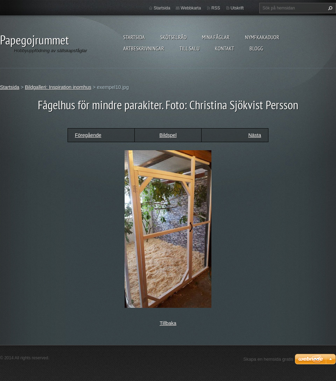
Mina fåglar (216, 37)
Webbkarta (191, 8)
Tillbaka (168, 323)
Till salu (190, 48)
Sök (329, 8)
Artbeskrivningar (143, 48)
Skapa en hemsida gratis (268, 359)
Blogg (256, 48)
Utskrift (237, 8)
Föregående (88, 135)
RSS (215, 8)
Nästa (254, 135)
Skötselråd (173, 37)
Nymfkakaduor (262, 37)
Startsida (134, 37)
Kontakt (224, 48)
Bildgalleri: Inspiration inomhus (58, 87)
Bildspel (167, 135)
